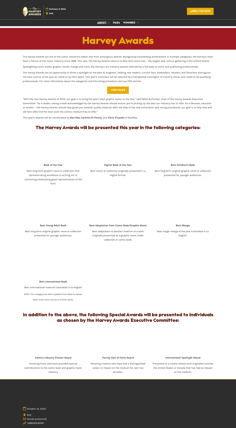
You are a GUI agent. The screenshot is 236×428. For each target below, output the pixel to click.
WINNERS (129, 22)
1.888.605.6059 (35, 423)
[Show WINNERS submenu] (138, 23)
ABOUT (102, 22)
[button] (200, 11)
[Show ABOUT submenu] (109, 23)
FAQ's (116, 22)
